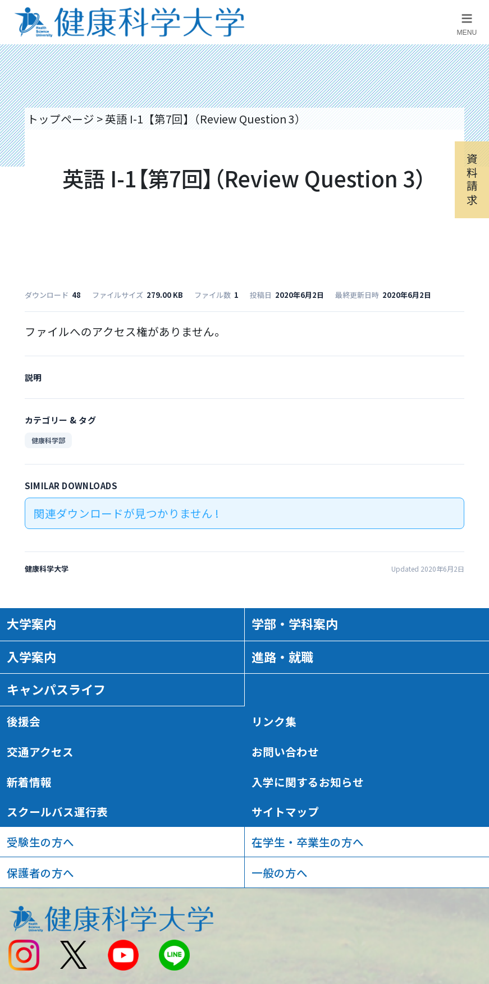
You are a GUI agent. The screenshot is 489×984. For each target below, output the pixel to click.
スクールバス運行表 (57, 811)
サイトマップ (285, 811)
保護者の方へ (40, 873)
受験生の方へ (40, 842)
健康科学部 (48, 440)
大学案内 (31, 623)
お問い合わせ (285, 751)
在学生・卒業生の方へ (308, 842)
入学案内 (31, 656)
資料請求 (472, 179)
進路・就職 (282, 656)
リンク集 (274, 721)
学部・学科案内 (295, 623)
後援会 (23, 721)
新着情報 (29, 782)
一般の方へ (280, 873)
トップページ (60, 119)
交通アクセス (40, 751)
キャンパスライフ (56, 689)
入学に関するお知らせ (308, 782)
